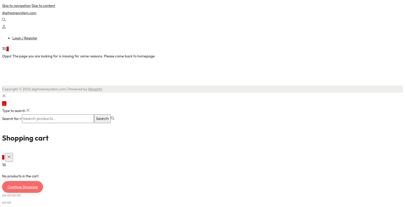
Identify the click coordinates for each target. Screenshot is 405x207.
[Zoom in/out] (4, 195)
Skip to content (43, 5)
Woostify (95, 89)
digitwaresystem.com (19, 13)
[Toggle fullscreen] (9, 195)
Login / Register (24, 38)
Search (102, 118)
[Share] (14, 195)
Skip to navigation (16, 5)
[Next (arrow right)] (9, 202)
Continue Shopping (22, 187)
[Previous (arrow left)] (4, 202)
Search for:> (12, 118)
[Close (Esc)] (19, 195)
